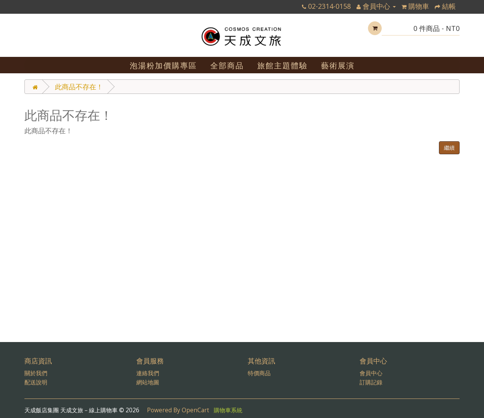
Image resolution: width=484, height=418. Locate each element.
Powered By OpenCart (178, 410)
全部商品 (227, 65)
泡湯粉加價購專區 (163, 65)
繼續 (449, 147)
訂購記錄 (371, 382)
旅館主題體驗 (282, 65)
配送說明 (35, 382)
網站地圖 (147, 382)
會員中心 (371, 373)
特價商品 (259, 373)
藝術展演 (338, 65)
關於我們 (35, 373)
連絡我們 (147, 373)
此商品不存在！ (79, 86)
